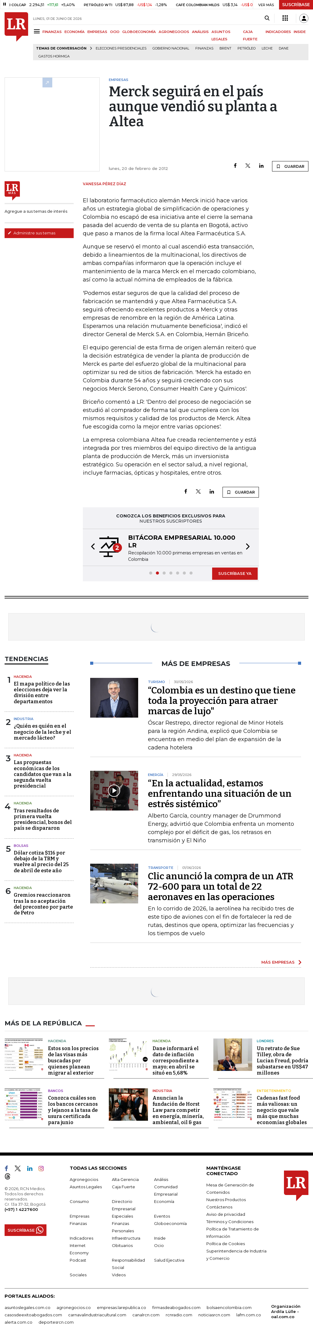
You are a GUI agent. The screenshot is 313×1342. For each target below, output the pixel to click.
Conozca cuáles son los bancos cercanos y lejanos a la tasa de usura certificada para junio (73, 1110)
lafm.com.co (248, 1314)
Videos (119, 1274)
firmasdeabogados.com (176, 1307)
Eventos (162, 1216)
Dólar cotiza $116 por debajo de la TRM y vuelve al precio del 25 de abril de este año (41, 861)
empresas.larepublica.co (121, 1307)
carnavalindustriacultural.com (97, 1314)
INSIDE (300, 32)
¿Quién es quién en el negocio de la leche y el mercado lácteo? (42, 732)
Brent (225, 48)
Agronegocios (84, 1179)
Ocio (159, 1245)
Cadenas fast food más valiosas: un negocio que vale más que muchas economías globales (282, 1110)
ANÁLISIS (200, 32)
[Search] (267, 18)
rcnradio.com (179, 1314)
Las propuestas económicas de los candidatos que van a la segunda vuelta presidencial (43, 774)
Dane (284, 48)
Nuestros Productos (226, 1199)
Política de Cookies (225, 1243)
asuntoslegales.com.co (27, 1307)
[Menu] (37, 31)
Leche (267, 48)
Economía (164, 1201)
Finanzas (204, 48)
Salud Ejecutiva (169, 1260)
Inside (160, 1238)
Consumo (79, 1201)
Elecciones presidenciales (121, 48)
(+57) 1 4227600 (21, 1209)
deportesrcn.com (56, 1322)
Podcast (78, 1260)
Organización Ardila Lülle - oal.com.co (285, 1311)
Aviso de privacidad (225, 1214)
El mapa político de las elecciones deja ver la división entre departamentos (42, 692)
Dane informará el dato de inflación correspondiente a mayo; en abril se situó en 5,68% (176, 1061)
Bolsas (21, 846)
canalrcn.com (146, 1314)
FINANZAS (52, 32)
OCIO (115, 32)
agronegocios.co (74, 1307)
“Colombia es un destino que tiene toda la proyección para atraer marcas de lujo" (222, 701)
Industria (23, 719)
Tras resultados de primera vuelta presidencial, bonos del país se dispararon (43, 819)
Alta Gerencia (125, 1179)
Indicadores (81, 1238)
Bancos (55, 1091)
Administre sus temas (31, 232)
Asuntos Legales (86, 1186)
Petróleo (247, 48)
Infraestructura (126, 1238)
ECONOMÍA (74, 32)
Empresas (79, 1216)
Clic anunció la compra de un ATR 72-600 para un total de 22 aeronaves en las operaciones (220, 887)
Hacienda (23, 677)
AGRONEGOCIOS (174, 32)
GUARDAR (290, 166)
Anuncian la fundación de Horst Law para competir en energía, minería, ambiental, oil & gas (178, 1110)
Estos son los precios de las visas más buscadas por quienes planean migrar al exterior (73, 1061)
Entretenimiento (274, 1091)
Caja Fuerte (123, 1186)
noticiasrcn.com (214, 1314)
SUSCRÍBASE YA (235, 573)
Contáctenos (219, 1206)
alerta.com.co (18, 1322)
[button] (91, 547)
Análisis (161, 1179)
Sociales (78, 1274)
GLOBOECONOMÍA (139, 32)
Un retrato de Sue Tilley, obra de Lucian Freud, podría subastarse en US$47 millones (282, 1061)
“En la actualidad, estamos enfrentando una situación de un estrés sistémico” (220, 794)
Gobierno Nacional (171, 48)
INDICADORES (278, 32)
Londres (265, 1041)
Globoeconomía (170, 1223)
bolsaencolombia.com (229, 1307)
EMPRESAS (97, 32)
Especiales (122, 1216)
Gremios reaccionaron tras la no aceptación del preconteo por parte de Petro (43, 904)
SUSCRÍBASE (296, 4)
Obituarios (122, 1245)
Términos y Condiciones (229, 1221)
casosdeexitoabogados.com (33, 1314)
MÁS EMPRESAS (278, 962)
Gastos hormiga (54, 56)
